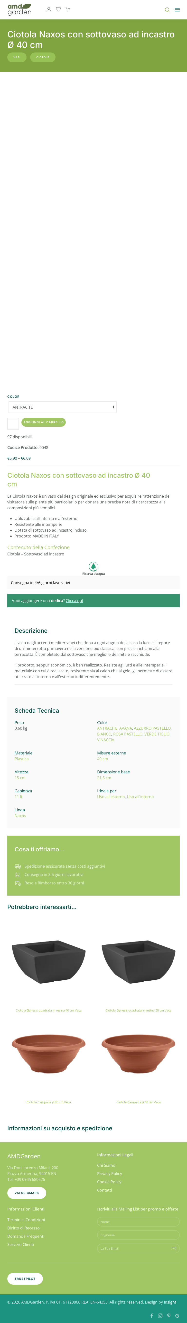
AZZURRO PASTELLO (152, 728)
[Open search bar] (167, 10)
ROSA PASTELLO (127, 734)
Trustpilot (25, 1278)
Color (13, 396)
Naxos (20, 815)
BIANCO (104, 734)
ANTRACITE (107, 728)
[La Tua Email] (138, 1248)
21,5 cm (104, 777)
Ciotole (42, 57)
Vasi (16, 57)
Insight (170, 1302)
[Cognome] (138, 1235)
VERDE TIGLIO (156, 734)
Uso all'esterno (111, 796)
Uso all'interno (140, 796)
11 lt (18, 796)
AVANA (125, 728)
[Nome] (138, 1222)
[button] (177, 9)
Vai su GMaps (27, 1193)
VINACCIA (105, 740)
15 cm (20, 777)
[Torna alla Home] (19, 9)
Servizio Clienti (20, 1244)
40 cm (102, 758)
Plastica (22, 758)
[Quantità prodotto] (13, 424)
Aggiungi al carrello (43, 422)
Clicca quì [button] (74, 600)
